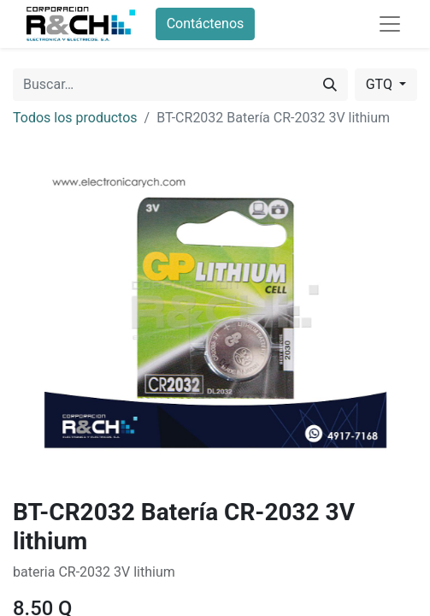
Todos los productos (75, 118)
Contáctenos (205, 23)
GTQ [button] (381, 84)
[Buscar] (330, 84)
